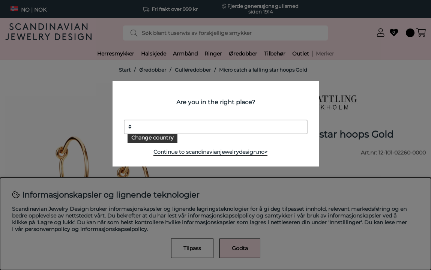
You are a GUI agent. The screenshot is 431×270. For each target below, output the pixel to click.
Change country (152, 137)
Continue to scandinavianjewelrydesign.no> (210, 151)
